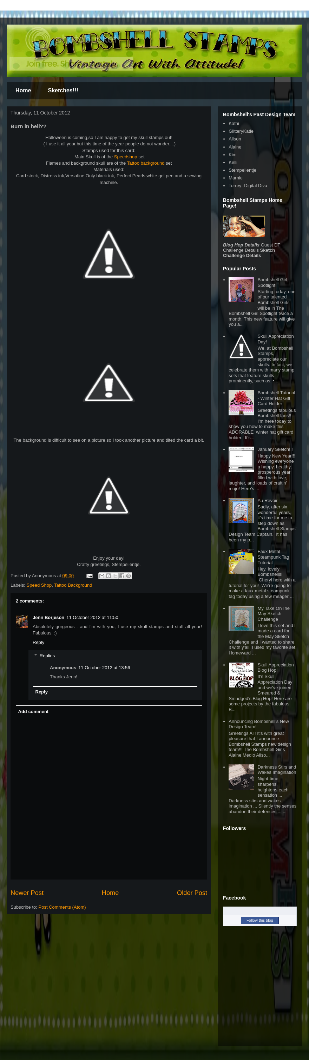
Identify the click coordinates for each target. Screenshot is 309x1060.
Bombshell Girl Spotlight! (272, 282)
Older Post (192, 892)
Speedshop (125, 156)
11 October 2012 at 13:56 (104, 667)
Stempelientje (242, 170)
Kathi (234, 123)
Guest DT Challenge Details (251, 247)
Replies (47, 655)
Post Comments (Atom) (62, 907)
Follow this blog (259, 920)
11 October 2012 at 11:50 (92, 617)
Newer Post (27, 892)
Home (23, 90)
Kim (232, 154)
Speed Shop (39, 585)
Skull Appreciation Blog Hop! (275, 667)
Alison (235, 138)
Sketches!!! (63, 90)
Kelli (233, 162)
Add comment (33, 711)
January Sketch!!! (274, 449)
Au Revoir (267, 500)
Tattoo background (146, 163)
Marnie (236, 177)
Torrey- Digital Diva (248, 185)
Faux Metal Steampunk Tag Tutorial (273, 557)
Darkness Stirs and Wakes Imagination (276, 769)
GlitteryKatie (241, 131)
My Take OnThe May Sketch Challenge (273, 614)
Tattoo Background (73, 585)
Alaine (235, 147)
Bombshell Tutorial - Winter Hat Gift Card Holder (276, 398)
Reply (38, 642)
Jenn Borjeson (48, 617)
